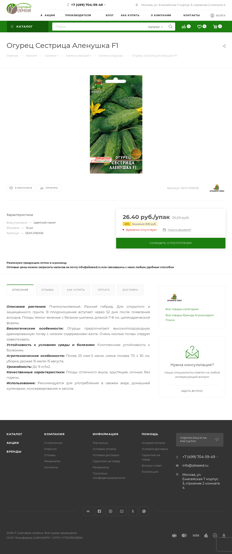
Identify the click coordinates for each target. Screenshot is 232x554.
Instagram (110, 511)
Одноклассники (133, 511)
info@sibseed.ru (195, 465)
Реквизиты (52, 461)
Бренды (14, 451)
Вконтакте (88, 511)
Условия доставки (106, 455)
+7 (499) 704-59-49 (87, 5)
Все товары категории (182, 309)
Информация (105, 434)
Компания (54, 434)
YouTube (121, 511)
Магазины (100, 443)
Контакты (51, 467)
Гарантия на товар (106, 461)
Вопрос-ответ (152, 465)
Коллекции (150, 471)
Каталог (15, 434)
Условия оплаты (104, 449)
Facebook (99, 511)
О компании (53, 443)
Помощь (150, 434)
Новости (50, 449)
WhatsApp (144, 511)
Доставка (130, 289)
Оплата (104, 289)
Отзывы (47, 289)
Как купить (76, 289)
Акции (13, 443)
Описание (20, 289)
